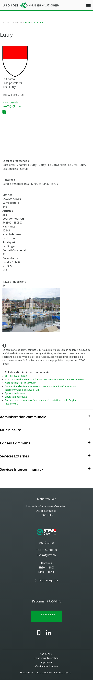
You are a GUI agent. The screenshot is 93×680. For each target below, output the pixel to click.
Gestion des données (46, 666)
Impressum (47, 662)
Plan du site (45, 653)
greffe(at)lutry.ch (12, 106)
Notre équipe (48, 580)
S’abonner (46, 616)
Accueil (5, 22)
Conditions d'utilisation (46, 658)
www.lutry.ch (10, 102)
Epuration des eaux (16, 393)
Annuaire (17, 22)
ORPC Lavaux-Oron (16, 375)
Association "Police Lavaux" (20, 382)
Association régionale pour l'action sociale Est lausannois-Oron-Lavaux (44, 379)
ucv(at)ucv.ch (46, 555)
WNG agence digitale (60, 672)
